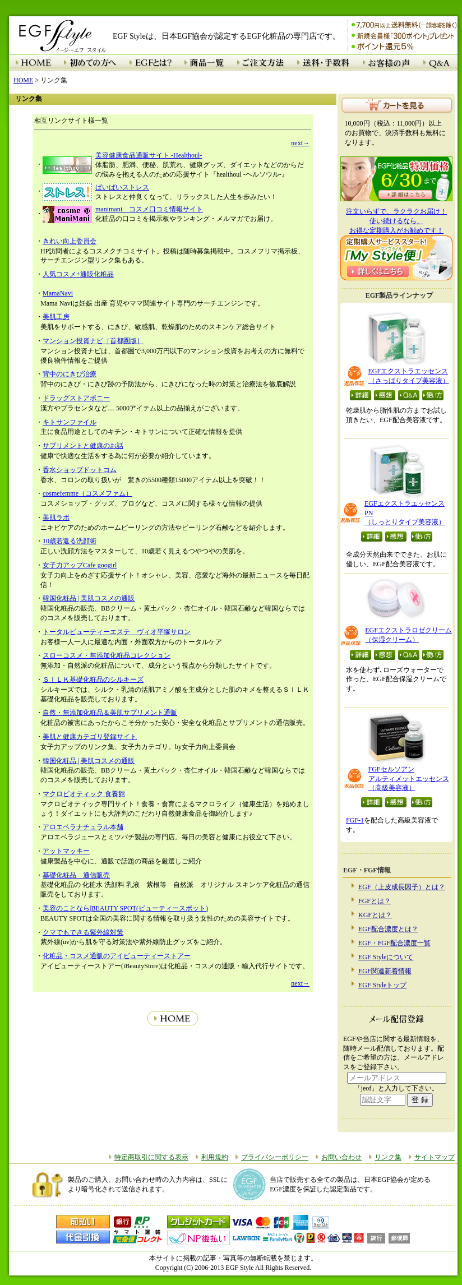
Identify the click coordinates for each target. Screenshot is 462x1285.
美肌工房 (56, 317)
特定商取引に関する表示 (151, 1157)
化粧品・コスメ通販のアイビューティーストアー (117, 956)
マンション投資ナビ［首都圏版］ (93, 341)
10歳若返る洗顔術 (69, 541)
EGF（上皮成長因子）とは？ (401, 887)
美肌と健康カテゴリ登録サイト (90, 737)
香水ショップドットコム (80, 470)
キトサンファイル (69, 422)
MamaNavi (58, 293)
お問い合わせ (341, 1157)
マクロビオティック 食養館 (84, 794)
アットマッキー (66, 851)
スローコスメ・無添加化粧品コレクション (106, 655)
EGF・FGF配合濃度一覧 (394, 943)
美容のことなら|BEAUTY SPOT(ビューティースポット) (125, 908)
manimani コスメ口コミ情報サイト (149, 209)
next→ (300, 143)
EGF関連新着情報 (385, 971)
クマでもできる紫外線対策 (83, 932)
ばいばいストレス (122, 187)
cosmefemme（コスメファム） (87, 493)
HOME (23, 80)
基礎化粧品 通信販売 (76, 875)
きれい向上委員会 (69, 241)
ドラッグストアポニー (76, 398)
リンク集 (388, 1157)
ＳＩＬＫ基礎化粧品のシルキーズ (93, 679)
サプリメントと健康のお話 (83, 446)
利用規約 (214, 1157)
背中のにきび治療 (69, 374)
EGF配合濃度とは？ (388, 929)
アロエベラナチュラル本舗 (83, 827)
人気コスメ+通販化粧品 (78, 274)
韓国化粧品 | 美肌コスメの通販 (89, 598)
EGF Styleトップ (382, 985)
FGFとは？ (374, 901)
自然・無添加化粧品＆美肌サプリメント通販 (110, 713)
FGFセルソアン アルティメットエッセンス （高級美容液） (408, 778)
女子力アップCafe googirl (80, 565)
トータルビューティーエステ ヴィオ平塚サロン (117, 632)
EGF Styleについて (385, 957)
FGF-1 (355, 820)
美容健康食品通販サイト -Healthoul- (148, 155)
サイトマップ (434, 1157)
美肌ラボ (56, 517)
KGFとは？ (375, 915)
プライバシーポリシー (274, 1157)
